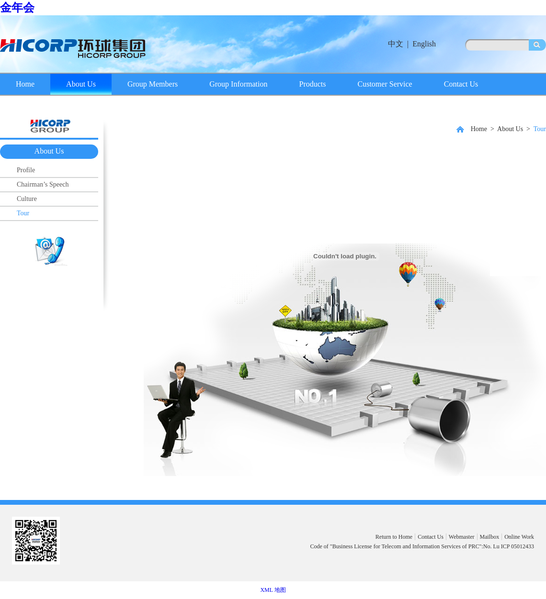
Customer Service (385, 84)
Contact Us (461, 84)
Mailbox (490, 536)
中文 (395, 44)
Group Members (152, 84)
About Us (81, 84)
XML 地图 (272, 590)
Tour (23, 213)
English (424, 44)
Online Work (519, 536)
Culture (27, 198)
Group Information (238, 84)
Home (25, 84)
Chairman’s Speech (42, 184)
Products (312, 84)
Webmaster (462, 536)
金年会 (17, 7)
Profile (26, 170)
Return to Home (393, 536)
